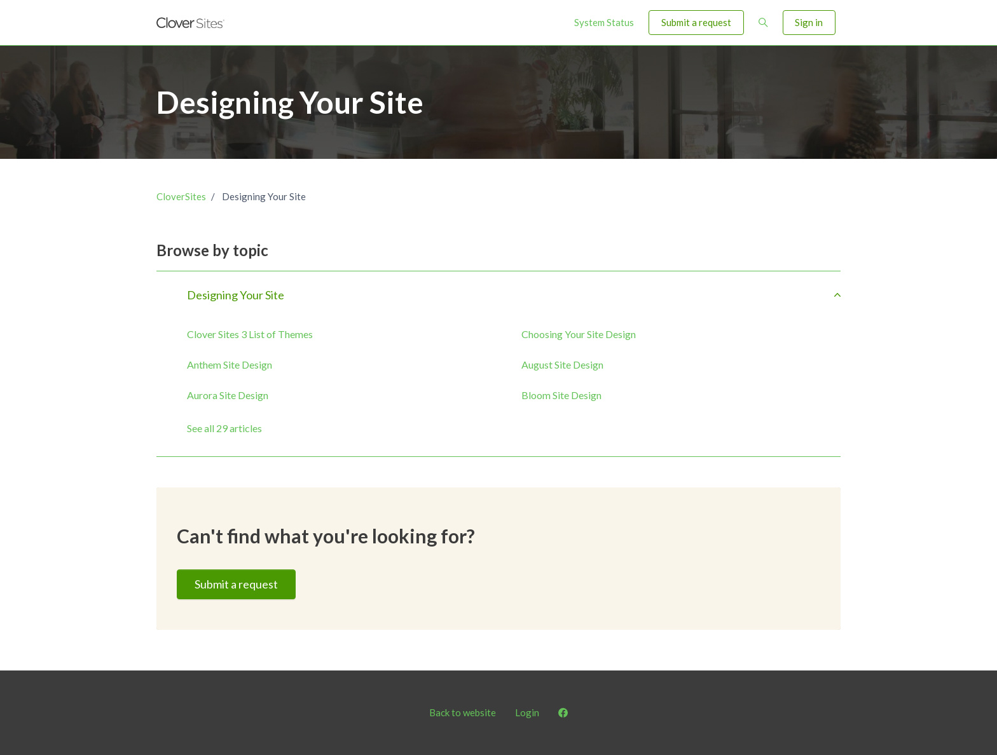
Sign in (809, 22)
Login (527, 712)
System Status (604, 22)
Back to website (462, 712)
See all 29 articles (224, 428)
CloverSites (181, 196)
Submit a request (696, 22)
